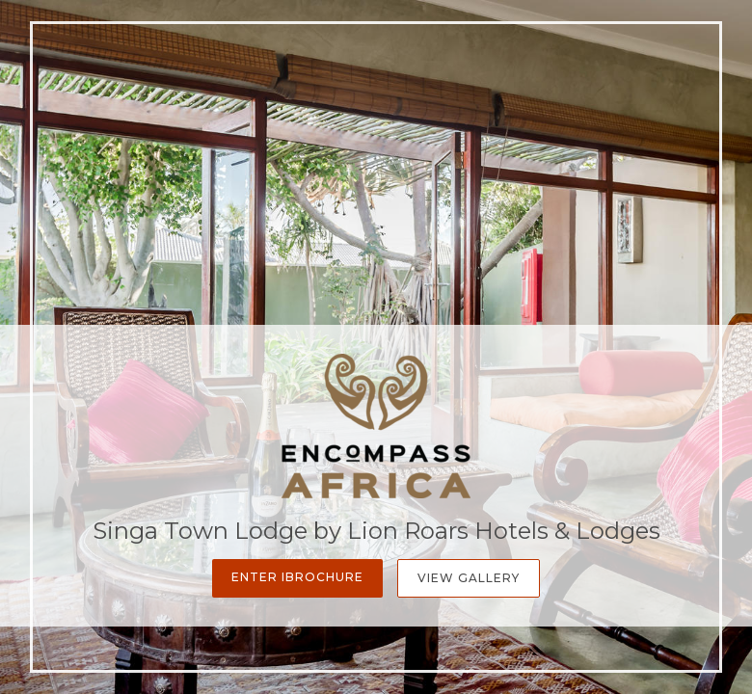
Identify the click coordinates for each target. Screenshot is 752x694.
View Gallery (468, 578)
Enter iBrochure (297, 577)
